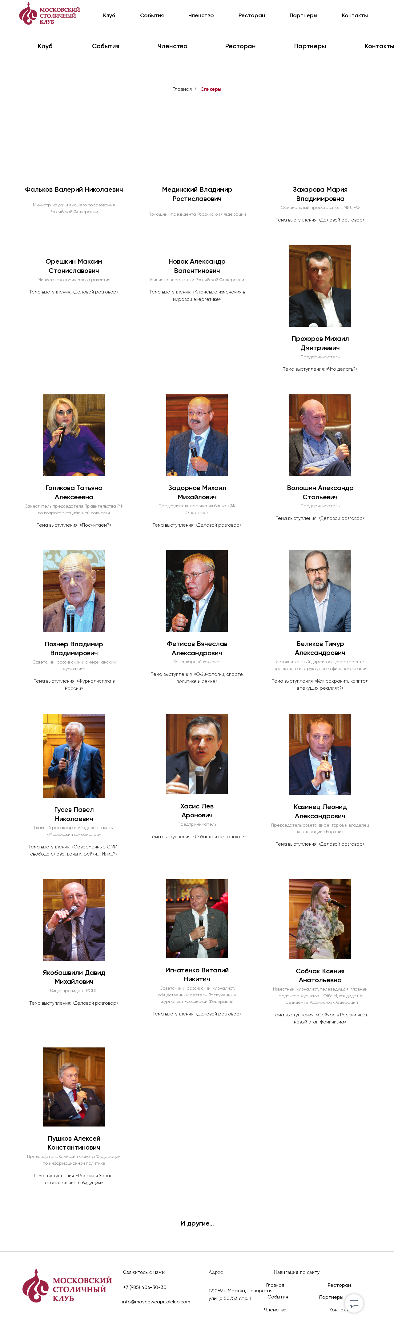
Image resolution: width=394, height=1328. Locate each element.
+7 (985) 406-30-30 (145, 1287)
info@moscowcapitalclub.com (156, 1302)
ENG (373, 15)
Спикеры (210, 89)
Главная (182, 89)
